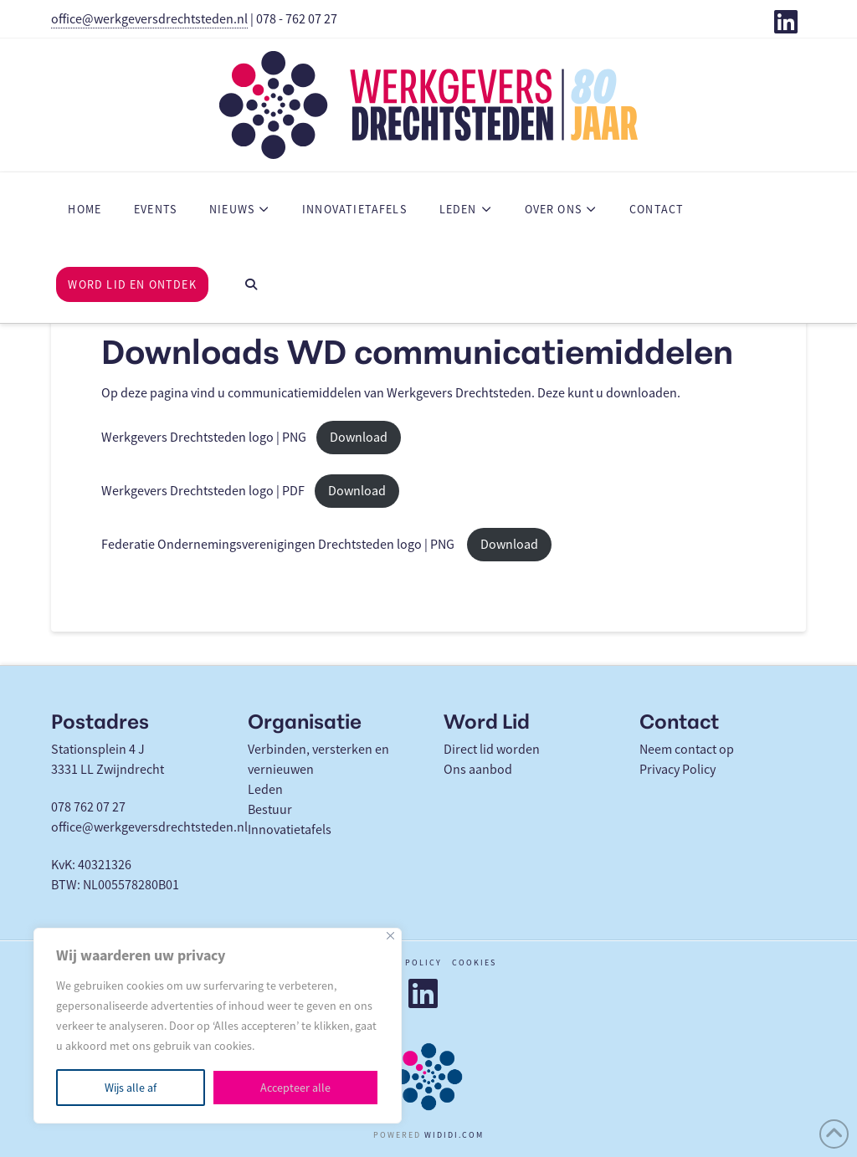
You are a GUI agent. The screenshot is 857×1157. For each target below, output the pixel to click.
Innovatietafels (289, 830)
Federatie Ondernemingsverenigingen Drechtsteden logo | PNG (279, 544)
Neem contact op (686, 749)
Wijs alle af (131, 1087)
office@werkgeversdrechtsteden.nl (149, 19)
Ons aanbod (478, 769)
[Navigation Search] (250, 285)
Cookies (474, 962)
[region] (217, 1026)
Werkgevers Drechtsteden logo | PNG (203, 437)
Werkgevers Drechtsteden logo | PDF (203, 491)
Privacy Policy (677, 769)
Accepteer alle (295, 1087)
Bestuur (270, 809)
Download (358, 437)
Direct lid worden (492, 749)
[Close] (390, 935)
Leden (265, 789)
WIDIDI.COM (454, 1134)
